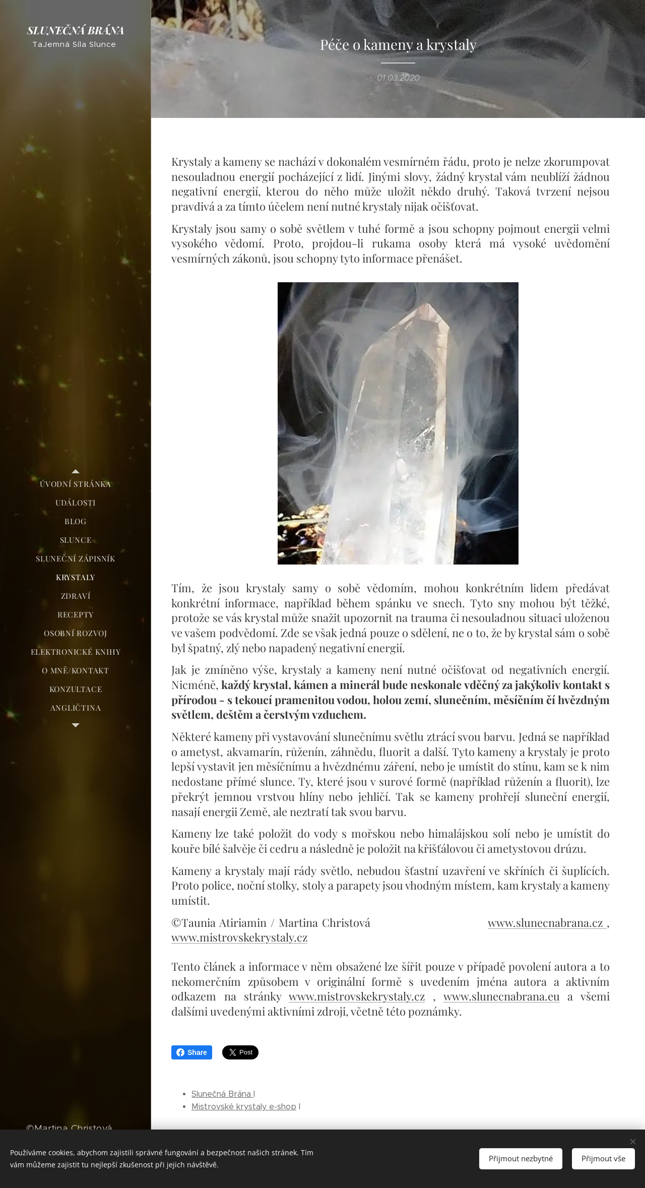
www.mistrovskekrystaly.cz (239, 937)
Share (191, 1052)
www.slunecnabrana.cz (547, 922)
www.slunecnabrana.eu (501, 996)
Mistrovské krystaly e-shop (243, 1106)
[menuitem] (75, 484)
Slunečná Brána (222, 1094)
